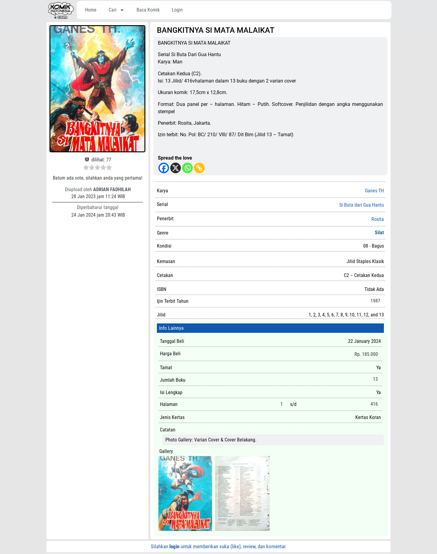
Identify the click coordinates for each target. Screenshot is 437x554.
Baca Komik (148, 10)
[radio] (86, 168)
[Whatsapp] (187, 168)
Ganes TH (374, 191)
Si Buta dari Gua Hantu (361, 205)
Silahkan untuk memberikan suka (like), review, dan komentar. (218, 546)
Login (177, 10)
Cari (116, 10)
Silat (379, 232)
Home (91, 10)
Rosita (377, 219)
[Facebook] (163, 168)
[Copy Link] (199, 168)
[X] (175, 168)
